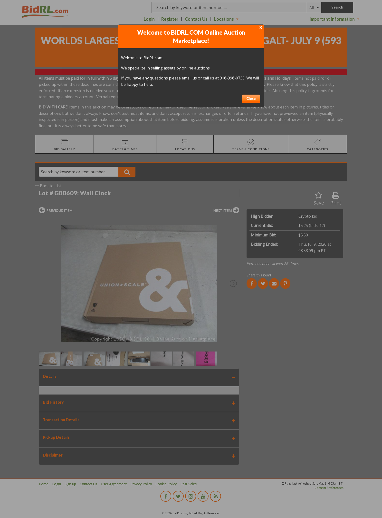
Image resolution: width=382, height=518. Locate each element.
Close (251, 99)
